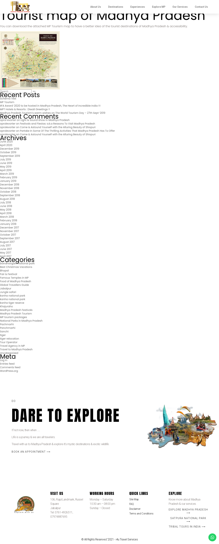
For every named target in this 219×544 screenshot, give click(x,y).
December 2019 (9, 149)
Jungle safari (8, 292)
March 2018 (7, 217)
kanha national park (12, 295)
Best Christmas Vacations (16, 267)
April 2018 (6, 213)
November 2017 (9, 231)
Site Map (134, 499)
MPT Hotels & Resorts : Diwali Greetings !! (25, 109)
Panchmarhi (7, 328)
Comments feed (10, 367)
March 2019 (7, 174)
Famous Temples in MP (14, 278)
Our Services (180, 6)
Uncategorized (9, 353)
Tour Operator (9, 342)
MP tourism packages (13, 317)
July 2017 (5, 245)
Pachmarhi (7, 324)
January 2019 (8, 181)
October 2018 (8, 192)
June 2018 (6, 206)
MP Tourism (7, 102)
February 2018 (8, 220)
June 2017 (6, 249)
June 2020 (6, 141)
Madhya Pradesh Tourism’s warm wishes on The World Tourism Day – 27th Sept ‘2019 (52, 113)
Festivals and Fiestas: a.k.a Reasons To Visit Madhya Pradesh (57, 123)
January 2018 (8, 224)
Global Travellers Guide (14, 285)
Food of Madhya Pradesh (15, 281)
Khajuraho (6, 306)
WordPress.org (9, 371)
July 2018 (5, 202)
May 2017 (5, 252)
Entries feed (7, 364)
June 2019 (6, 163)
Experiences (137, 6)
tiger (3, 335)
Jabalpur (5, 288)
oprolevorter (7, 123)
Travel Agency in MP (12, 346)
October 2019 (8, 152)
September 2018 (10, 195)
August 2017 (7, 242)
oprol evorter (8, 120)
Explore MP (158, 6)
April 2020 (6, 145)
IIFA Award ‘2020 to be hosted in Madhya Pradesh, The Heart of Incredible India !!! (50, 106)
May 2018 (5, 209)
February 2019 (8, 177)
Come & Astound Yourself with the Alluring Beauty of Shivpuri (57, 127)
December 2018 (9, 184)
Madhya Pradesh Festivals (16, 310)
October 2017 (8, 235)
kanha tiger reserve (12, 303)
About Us (95, 6)
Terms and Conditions (142, 515)
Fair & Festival (8, 274)
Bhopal (4, 270)
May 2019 (5, 166)
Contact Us (201, 6)
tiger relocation (9, 338)
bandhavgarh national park (17, 263)
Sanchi (4, 331)
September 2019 (10, 156)
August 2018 (7, 199)
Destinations (115, 6)
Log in (3, 360)
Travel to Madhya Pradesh (16, 349)
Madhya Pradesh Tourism (16, 313)
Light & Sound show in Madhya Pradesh (45, 120)
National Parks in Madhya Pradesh (21, 321)
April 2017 (5, 256)
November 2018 (9, 188)
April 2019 (6, 170)
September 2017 (10, 238)
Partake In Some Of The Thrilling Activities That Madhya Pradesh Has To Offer (67, 131)
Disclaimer (135, 510)
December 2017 (9, 227)
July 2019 (5, 159)
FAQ (131, 505)
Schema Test (8, 98)
